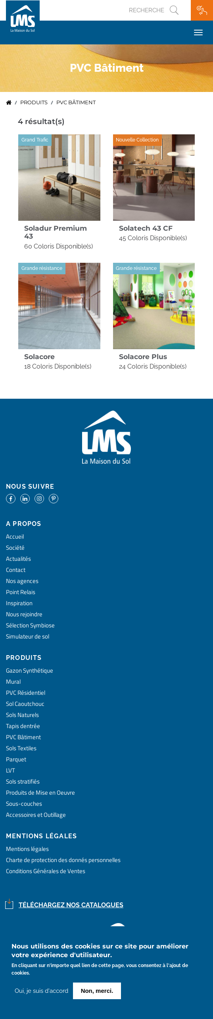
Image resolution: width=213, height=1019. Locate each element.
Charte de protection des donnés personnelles (63, 859)
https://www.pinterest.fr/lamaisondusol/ (53, 498)
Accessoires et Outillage (36, 814)
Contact (15, 569)
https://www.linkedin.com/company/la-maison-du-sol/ (25, 498)
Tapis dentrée (23, 725)
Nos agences (22, 580)
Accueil (9, 102)
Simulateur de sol (27, 636)
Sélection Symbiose (30, 625)
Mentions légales (27, 848)
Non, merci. (97, 991)
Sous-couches (24, 803)
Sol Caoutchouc (25, 703)
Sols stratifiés (23, 781)
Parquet (16, 759)
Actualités (18, 558)
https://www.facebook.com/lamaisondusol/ (10, 498)
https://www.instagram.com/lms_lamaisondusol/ (39, 498)
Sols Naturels (22, 714)
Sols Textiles (21, 748)
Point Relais (20, 591)
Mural (13, 681)
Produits (34, 102)
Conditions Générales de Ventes (45, 871)
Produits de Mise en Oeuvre (40, 792)
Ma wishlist (202, 10)
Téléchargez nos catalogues (71, 905)
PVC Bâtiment (23, 737)
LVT (10, 770)
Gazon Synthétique (29, 670)
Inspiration (19, 603)
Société (15, 547)
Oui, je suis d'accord (41, 991)
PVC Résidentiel (25, 692)
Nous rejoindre (24, 614)
